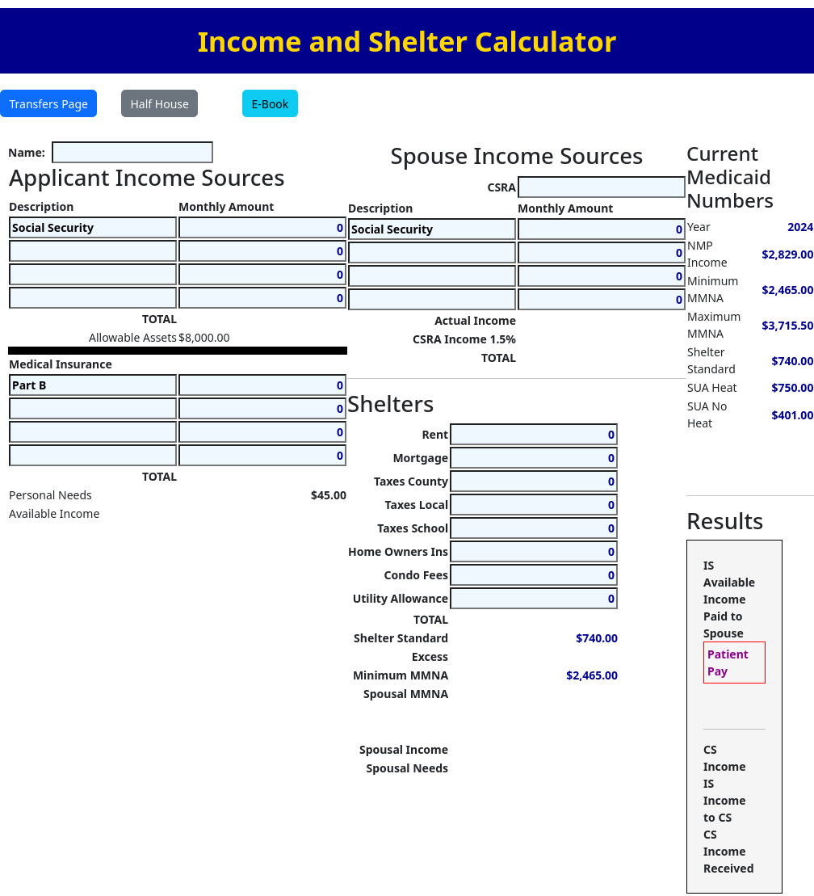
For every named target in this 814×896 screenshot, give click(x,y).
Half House (160, 103)
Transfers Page (49, 103)
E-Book (270, 103)
